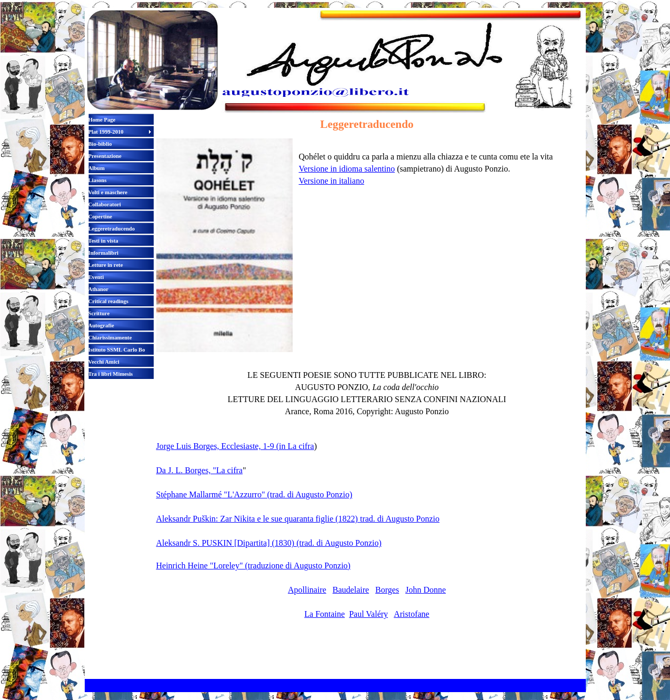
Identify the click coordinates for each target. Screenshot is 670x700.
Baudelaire (351, 589)
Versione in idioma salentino (347, 168)
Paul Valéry (368, 613)
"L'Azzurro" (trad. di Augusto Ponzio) (287, 494)
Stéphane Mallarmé (189, 494)
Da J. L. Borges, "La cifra (199, 470)
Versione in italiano (331, 180)
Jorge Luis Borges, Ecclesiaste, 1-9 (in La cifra (235, 446)
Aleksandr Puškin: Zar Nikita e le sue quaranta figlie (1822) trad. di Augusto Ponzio (298, 518)
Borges (387, 589)
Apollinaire (307, 589)
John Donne (425, 589)
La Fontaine (324, 613)
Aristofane (411, 613)
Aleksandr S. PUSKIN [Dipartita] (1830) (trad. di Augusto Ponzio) (269, 542)
